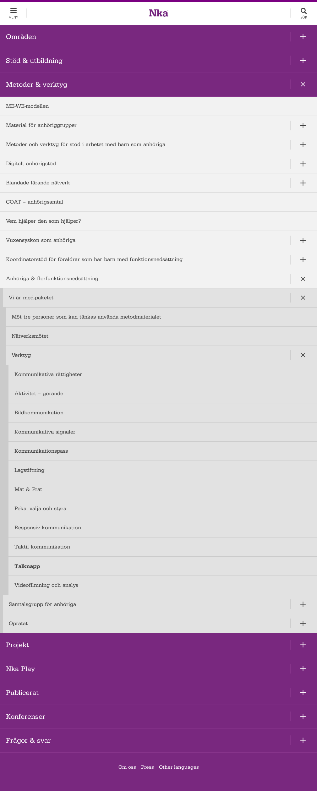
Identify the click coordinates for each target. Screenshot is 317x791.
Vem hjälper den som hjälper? (43, 221)
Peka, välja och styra (40, 508)
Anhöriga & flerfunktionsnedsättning (52, 278)
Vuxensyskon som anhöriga (40, 240)
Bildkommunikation (38, 413)
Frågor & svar (28, 740)
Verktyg (21, 355)
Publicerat (22, 693)
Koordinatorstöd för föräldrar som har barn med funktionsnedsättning (94, 259)
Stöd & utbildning (34, 61)
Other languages (179, 767)
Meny (13, 17)
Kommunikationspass (41, 451)
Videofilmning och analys (46, 585)
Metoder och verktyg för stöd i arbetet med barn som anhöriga (85, 144)
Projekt (17, 645)
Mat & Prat (28, 489)
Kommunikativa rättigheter (48, 374)
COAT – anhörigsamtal (34, 202)
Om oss (127, 767)
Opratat (18, 623)
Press (147, 767)
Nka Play (20, 669)
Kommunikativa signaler (44, 432)
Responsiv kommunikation (47, 528)
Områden (21, 37)
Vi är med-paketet (31, 298)
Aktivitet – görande (38, 393)
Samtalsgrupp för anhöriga (42, 604)
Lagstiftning (29, 470)
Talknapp (27, 566)
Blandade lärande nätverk (38, 183)
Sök (303, 17)
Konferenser (25, 716)
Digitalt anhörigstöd (31, 163)
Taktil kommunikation (42, 547)
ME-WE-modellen (27, 106)
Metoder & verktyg (36, 84)
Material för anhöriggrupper (41, 125)
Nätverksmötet (30, 336)
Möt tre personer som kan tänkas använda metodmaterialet (86, 317)
